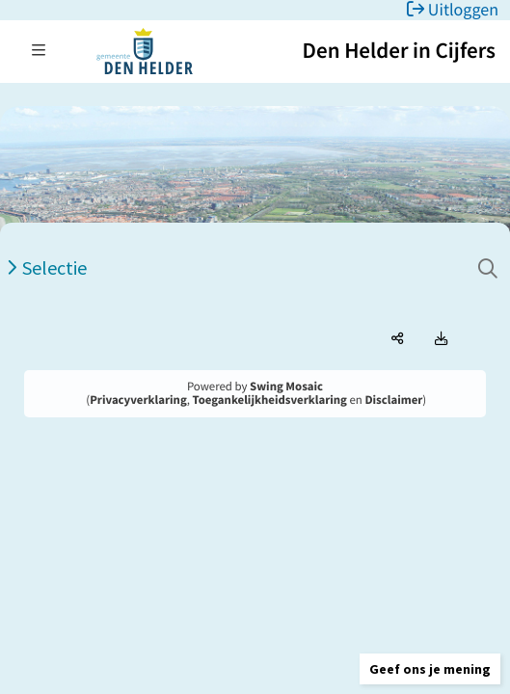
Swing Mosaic (286, 386)
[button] (430, 669)
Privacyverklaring (138, 400)
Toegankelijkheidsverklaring (270, 400)
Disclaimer (393, 400)
